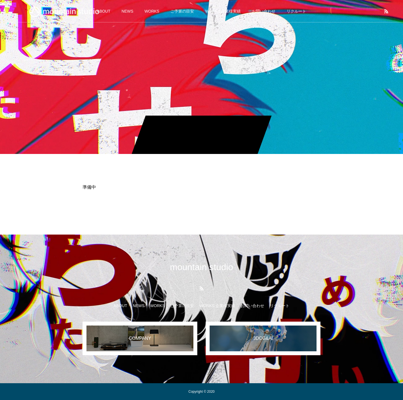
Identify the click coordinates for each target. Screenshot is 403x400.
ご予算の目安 (182, 11)
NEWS (127, 11)
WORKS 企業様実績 (223, 11)
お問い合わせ (263, 11)
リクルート (296, 11)
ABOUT (120, 305)
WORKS (151, 11)
